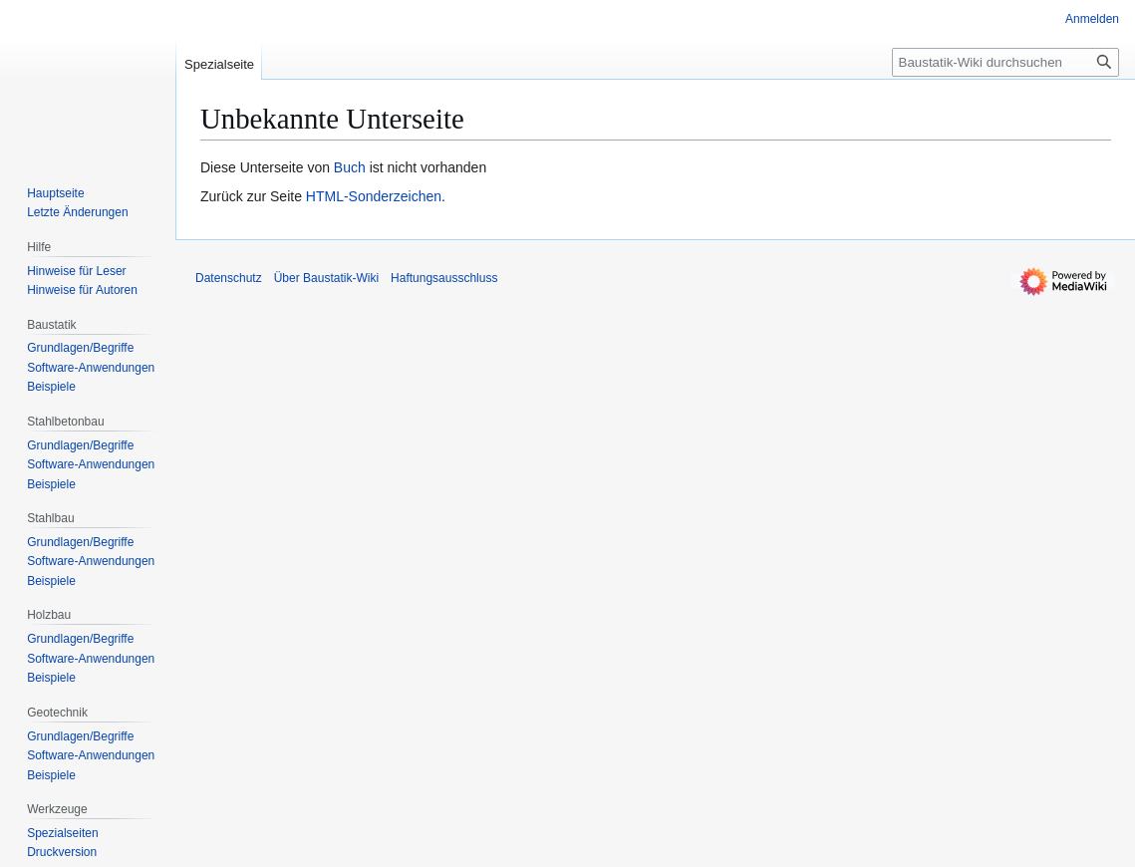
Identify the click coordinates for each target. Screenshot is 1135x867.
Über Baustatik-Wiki (326, 278)
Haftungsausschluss (444, 278)
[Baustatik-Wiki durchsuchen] (1005, 62)
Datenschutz (228, 278)
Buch (350, 167)
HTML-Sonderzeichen (373, 196)
